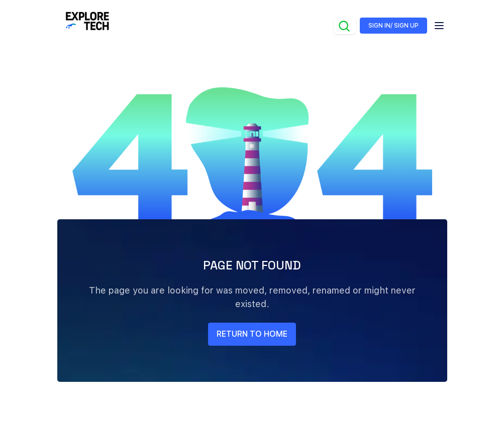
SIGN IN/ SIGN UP (393, 25)
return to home (252, 334)
